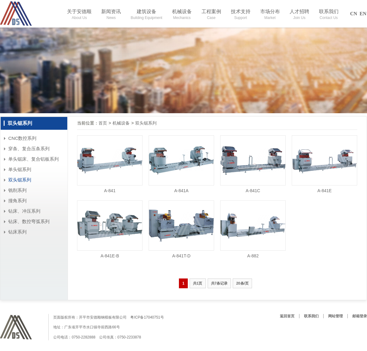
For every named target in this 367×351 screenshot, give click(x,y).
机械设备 (121, 123)
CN (353, 13)
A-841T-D (181, 255)
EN (363, 13)
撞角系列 (17, 200)
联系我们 (311, 316)
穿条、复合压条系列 (29, 148)
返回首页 (287, 316)
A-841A (181, 190)
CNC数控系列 (22, 138)
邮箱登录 (359, 316)
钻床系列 (17, 231)
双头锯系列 (19, 179)
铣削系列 (17, 190)
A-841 (109, 190)
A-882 (252, 255)
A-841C (253, 190)
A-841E (324, 190)
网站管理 (335, 316)
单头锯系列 (19, 169)
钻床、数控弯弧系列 (29, 221)
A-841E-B (110, 255)
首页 (102, 123)
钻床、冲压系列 (24, 211)
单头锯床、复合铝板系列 (33, 159)
